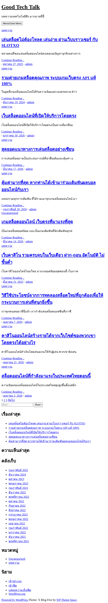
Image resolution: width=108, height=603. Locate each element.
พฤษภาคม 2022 (18, 519)
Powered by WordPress (15, 599)
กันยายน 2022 (17, 505)
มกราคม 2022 (17, 532)
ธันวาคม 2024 (17, 474)
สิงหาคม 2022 (17, 510)
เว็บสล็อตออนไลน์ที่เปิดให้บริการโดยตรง (38, 116)
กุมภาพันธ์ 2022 (18, 527)
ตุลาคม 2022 (16, 501)
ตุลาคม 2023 (16, 479)
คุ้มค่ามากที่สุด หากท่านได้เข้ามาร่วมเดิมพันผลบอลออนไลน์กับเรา (50, 441)
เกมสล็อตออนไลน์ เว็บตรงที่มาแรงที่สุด (37, 221)
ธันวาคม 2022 (17, 492)
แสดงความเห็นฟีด (20, 590)
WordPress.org (17, 593)
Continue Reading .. (12, 60)
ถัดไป (11, 400)
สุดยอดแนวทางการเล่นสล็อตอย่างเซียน (37, 149)
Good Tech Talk (20, 7)
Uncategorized (9, 213)
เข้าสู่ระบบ (15, 581)
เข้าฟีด (13, 585)
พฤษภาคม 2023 (18, 483)
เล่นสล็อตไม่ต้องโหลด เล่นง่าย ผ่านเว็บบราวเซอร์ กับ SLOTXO (47, 423)
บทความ (6, 30)
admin (28, 64)
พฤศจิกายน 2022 (19, 496)
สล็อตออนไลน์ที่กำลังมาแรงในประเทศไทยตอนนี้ (46, 376)
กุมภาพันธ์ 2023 (18, 487)
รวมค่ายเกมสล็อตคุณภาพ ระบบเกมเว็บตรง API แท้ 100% (44, 427)
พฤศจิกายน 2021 (19, 541)
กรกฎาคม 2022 (18, 514)
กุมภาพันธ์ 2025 (18, 470)
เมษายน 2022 (17, 523)
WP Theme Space (66, 599)
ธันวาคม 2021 (17, 536)
